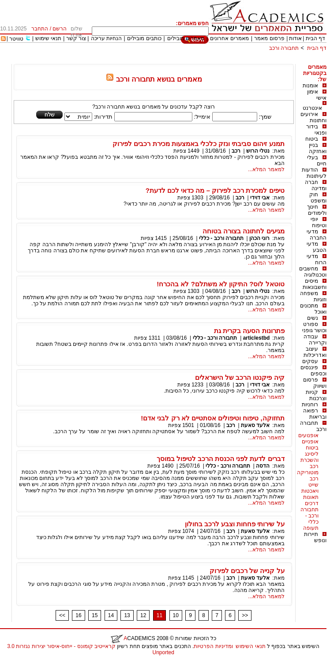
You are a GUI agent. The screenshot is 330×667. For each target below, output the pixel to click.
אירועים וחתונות (313, 117)
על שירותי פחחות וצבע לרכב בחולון (235, 524)
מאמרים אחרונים (229, 38)
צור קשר (76, 38)
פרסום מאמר (269, 38)
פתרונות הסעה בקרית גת (249, 330)
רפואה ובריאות (314, 414)
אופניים (310, 441)
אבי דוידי (260, 198)
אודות (295, 38)
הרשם (59, 29)
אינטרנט (312, 108)
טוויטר (16, 39)
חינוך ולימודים (316, 210)
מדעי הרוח (316, 259)
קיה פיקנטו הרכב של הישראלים (240, 377)
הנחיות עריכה (106, 38)
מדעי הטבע (316, 247)
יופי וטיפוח (318, 222)
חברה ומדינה (315, 185)
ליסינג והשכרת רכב (309, 460)
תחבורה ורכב (284, 48)
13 (127, 615)
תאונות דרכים (311, 500)
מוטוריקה (308, 472)
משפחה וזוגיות (313, 296)
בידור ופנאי (316, 130)
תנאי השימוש (250, 646)
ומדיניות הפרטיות (213, 646)
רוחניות (310, 404)
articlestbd (256, 338)
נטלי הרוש (257, 151)
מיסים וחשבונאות (314, 284)
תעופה (311, 528)
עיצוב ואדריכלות (315, 352)
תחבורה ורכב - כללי (309, 515)
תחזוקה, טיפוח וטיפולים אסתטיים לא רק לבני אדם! (212, 418)
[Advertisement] (165, 60)
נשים (312, 318)
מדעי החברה (316, 235)
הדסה (263, 466)
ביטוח (311, 139)
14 (111, 615)
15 (95, 615)
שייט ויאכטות (310, 488)
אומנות (310, 85)
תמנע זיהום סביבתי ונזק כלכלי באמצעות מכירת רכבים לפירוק (198, 143)
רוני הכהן (259, 238)
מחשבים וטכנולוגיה (312, 272)
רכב (314, 479)
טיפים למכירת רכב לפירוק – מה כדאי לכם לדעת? (215, 190)
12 (143, 615)
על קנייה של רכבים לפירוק (247, 570)
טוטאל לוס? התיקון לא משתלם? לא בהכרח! (220, 284)
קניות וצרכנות (316, 395)
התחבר (39, 29)
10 (176, 615)
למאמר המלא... (266, 169)
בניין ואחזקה (317, 148)
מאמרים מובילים (185, 38)
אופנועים (308, 435)
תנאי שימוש (48, 38)
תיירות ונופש (315, 537)
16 (78, 615)
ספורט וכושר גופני (314, 327)
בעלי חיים (316, 160)
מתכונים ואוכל (313, 309)
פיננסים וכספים (313, 370)
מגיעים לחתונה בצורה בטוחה (243, 231)
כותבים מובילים (144, 38)
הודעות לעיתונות (314, 173)
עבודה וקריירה (315, 340)
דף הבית (315, 38)
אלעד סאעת (255, 425)
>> (245, 615)
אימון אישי (316, 95)
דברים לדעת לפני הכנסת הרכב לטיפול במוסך (221, 458)
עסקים (310, 361)
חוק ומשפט (317, 197)
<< (62, 615)
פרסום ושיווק (314, 383)
